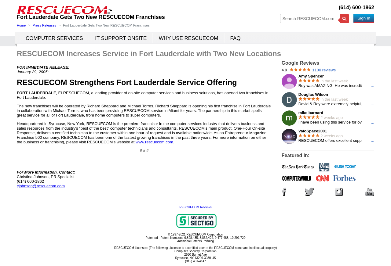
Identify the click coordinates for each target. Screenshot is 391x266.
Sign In (363, 18)
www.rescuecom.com (154, 142)
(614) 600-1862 (356, 7)
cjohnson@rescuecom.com (41, 186)
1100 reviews (324, 70)
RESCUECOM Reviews (195, 207)
